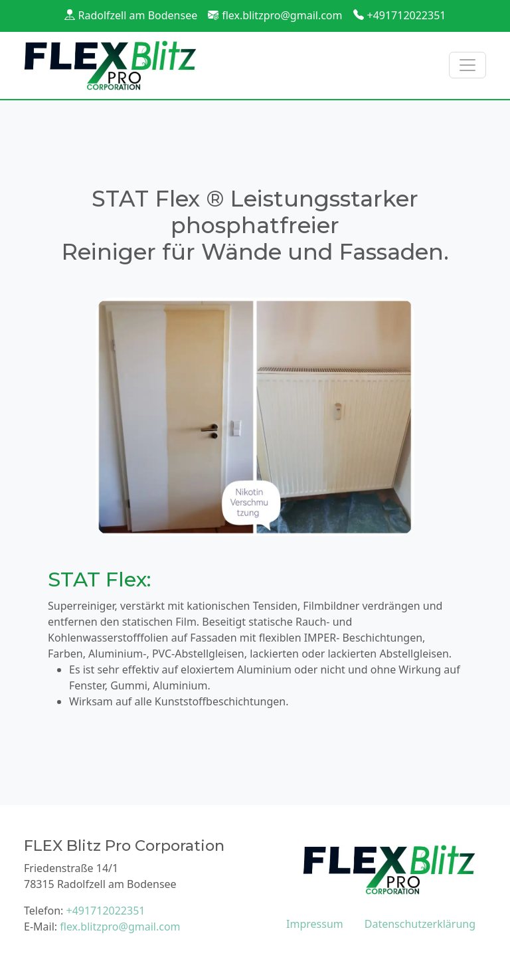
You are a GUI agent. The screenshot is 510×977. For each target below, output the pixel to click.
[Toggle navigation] (467, 65)
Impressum (314, 924)
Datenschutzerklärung (420, 924)
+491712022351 (406, 15)
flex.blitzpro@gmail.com (282, 15)
